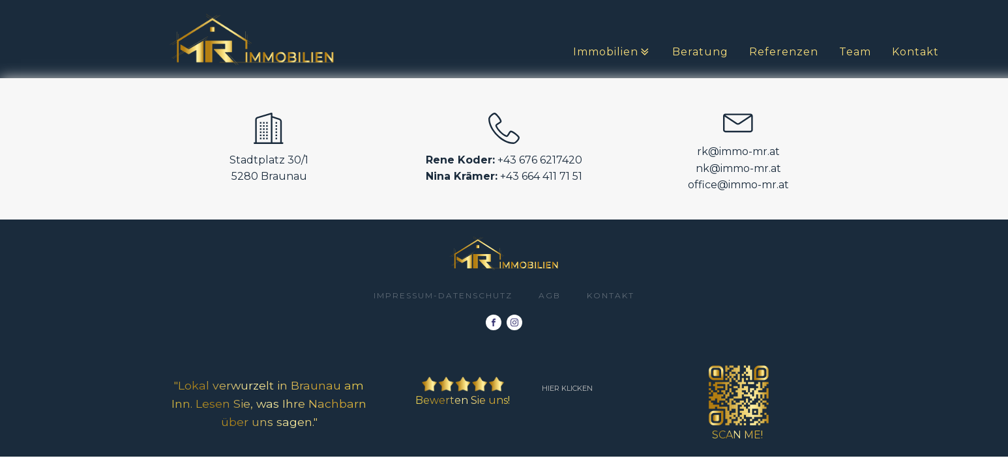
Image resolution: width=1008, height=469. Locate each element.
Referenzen (783, 52)
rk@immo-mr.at (738, 151)
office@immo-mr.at (738, 184)
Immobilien (612, 52)
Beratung (700, 52)
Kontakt (915, 52)
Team (855, 52)
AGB (550, 295)
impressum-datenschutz (443, 295)
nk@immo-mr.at (738, 168)
